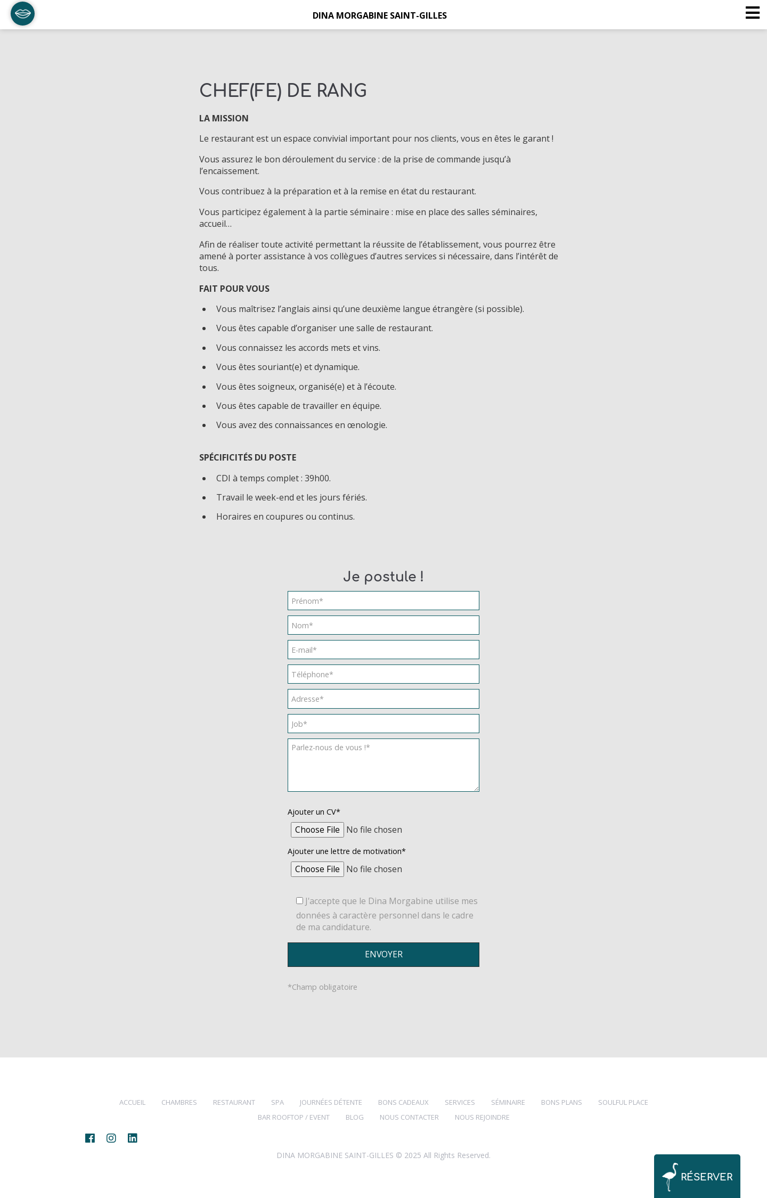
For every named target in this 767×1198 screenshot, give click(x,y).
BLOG (355, 1117)
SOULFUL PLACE (623, 1102)
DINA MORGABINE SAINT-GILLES (380, 15)
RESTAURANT (234, 1102)
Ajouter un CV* (314, 812)
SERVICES (460, 1102)
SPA (277, 1102)
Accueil (132, 1102)
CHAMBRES (179, 1102)
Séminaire (508, 1102)
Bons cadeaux (403, 1102)
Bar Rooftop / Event (294, 1117)
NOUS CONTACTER (409, 1117)
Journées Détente (331, 1102)
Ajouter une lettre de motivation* (347, 851)
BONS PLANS (561, 1102)
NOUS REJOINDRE (482, 1117)
